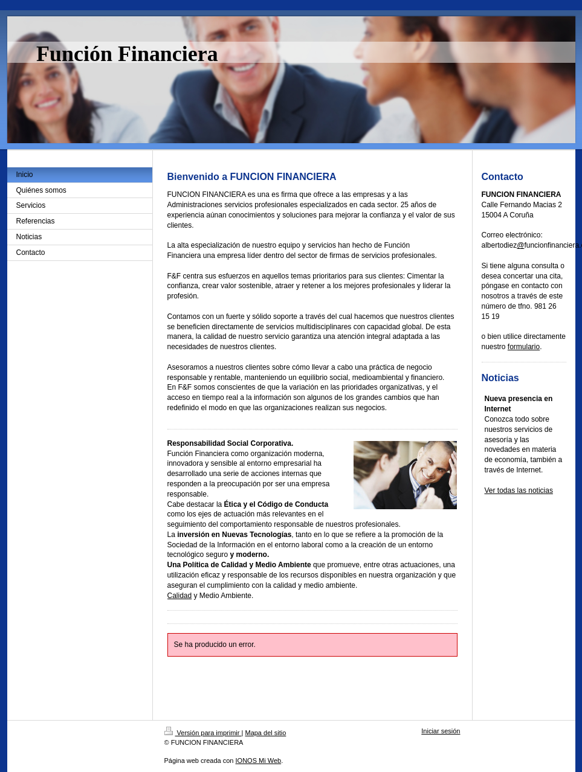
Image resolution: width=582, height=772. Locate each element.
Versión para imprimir (203, 732)
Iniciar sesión (440, 731)
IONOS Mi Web (259, 760)
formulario (524, 347)
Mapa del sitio (265, 732)
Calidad (179, 595)
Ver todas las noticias (519, 490)
